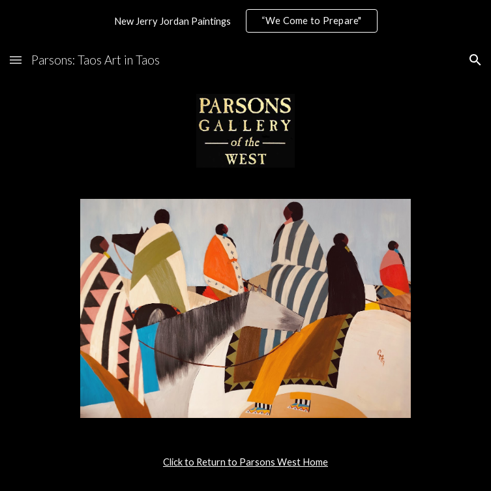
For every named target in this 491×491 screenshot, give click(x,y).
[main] (245, 462)
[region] (245, 21)
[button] (15, 60)
